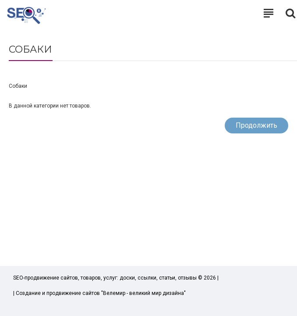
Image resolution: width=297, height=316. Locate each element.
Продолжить (256, 125)
